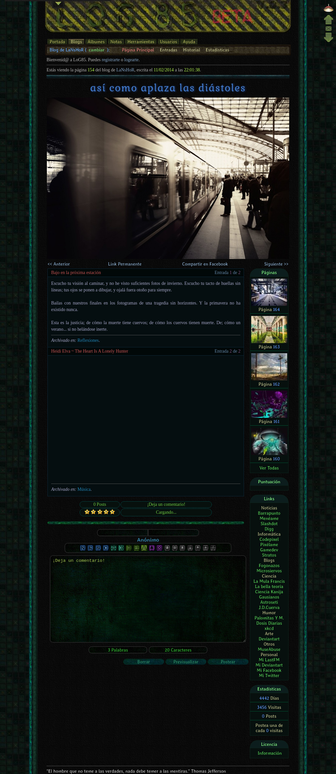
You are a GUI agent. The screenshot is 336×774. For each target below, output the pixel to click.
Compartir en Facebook (205, 264)
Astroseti (269, 602)
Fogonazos (269, 565)
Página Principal (138, 49)
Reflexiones (88, 340)
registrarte (111, 59)
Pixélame (269, 544)
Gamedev (269, 549)
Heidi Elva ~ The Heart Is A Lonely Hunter (89, 351)
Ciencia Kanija (269, 591)
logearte (131, 59)
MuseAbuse (269, 649)
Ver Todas (269, 467)
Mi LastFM (269, 659)
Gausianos (269, 596)
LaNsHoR (125, 69)
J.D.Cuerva (269, 607)
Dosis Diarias (269, 623)
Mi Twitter (269, 675)
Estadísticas (217, 49)
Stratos (269, 555)
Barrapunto (269, 513)
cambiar (96, 49)
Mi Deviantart (269, 665)
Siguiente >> (276, 264)
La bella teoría (269, 586)
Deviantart (269, 638)
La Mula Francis (269, 581)
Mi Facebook (269, 670)
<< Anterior (58, 264)
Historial (191, 49)
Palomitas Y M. (269, 617)
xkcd (269, 628)
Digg (269, 528)
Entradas (168, 49)
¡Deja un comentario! (148, 599)
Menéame (269, 518)
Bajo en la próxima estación (76, 272)
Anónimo (148, 539)
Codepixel (269, 539)
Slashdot (269, 523)
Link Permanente (124, 264)
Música (83, 489)
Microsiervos (269, 570)
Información (270, 753)
